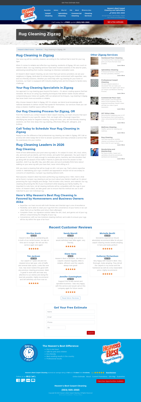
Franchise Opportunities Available (111, 381)
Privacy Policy (78, 395)
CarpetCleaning (48, 14)
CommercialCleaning (76, 14)
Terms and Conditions (65, 395)
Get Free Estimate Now (70, 3)
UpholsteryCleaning (62, 14)
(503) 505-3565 (118, 13)
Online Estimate (79, 376)
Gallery (56, 10)
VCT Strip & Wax (107, 113)
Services (39, 49)
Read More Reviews (70, 298)
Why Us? (64, 10)
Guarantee (47, 10)
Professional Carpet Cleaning (109, 81)
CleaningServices (88, 14)
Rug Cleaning (107, 137)
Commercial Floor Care (110, 98)
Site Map (112, 376)
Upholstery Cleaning (109, 70)
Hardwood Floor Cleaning (111, 58)
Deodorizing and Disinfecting (108, 150)
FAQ (71, 10)
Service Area (86, 10)
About (77, 10)
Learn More (121, 65)
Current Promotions (99, 376)
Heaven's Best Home (26, 49)
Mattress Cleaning (108, 127)
